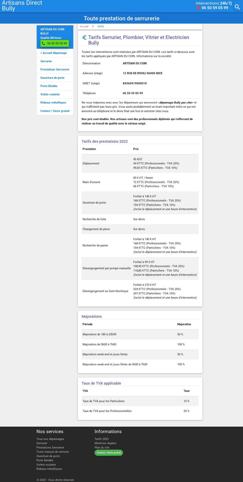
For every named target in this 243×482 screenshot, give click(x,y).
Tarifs (100, 26)
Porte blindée (44, 460)
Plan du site (102, 447)
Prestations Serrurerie (50, 447)
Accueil (84, 26)
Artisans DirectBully (22, 5)
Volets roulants (46, 464)
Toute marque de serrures (52, 451)
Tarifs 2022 (102, 439)
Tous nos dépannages (50, 439)
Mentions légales (105, 443)
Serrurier (41, 443)
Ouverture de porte (48, 456)
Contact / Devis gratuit (109, 452)
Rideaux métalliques (49, 469)
